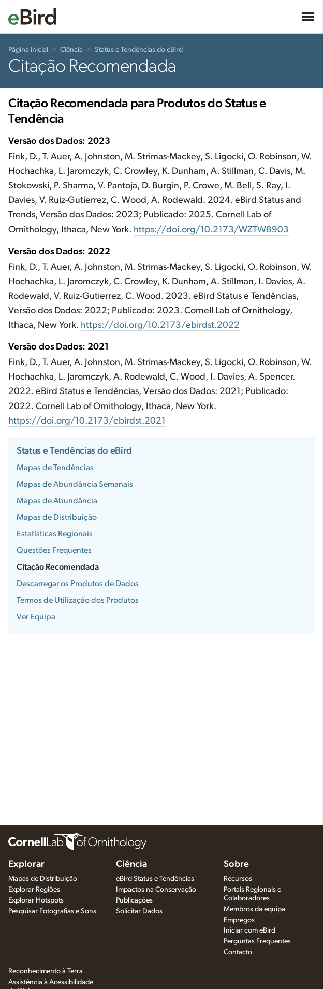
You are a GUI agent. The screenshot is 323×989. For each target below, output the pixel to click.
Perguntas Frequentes (257, 941)
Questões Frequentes (54, 550)
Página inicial (28, 49)
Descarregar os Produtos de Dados (78, 583)
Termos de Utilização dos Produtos (78, 600)
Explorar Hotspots (36, 900)
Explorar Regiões (34, 889)
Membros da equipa (254, 909)
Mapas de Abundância (57, 501)
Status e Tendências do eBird (139, 49)
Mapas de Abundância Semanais (75, 484)
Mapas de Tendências (55, 467)
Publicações (134, 900)
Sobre (236, 864)
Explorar (26, 864)
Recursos (238, 878)
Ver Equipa (36, 617)
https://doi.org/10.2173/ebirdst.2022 (160, 325)
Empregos (239, 920)
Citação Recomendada (58, 567)
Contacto (238, 952)
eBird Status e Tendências (155, 878)
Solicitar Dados (139, 911)
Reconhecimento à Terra (45, 971)
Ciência (71, 49)
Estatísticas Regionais (55, 534)
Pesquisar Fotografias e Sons (52, 911)
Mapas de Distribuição (57, 517)
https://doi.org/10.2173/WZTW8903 (211, 230)
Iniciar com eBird (249, 930)
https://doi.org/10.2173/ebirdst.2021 (87, 421)
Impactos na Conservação (156, 889)
